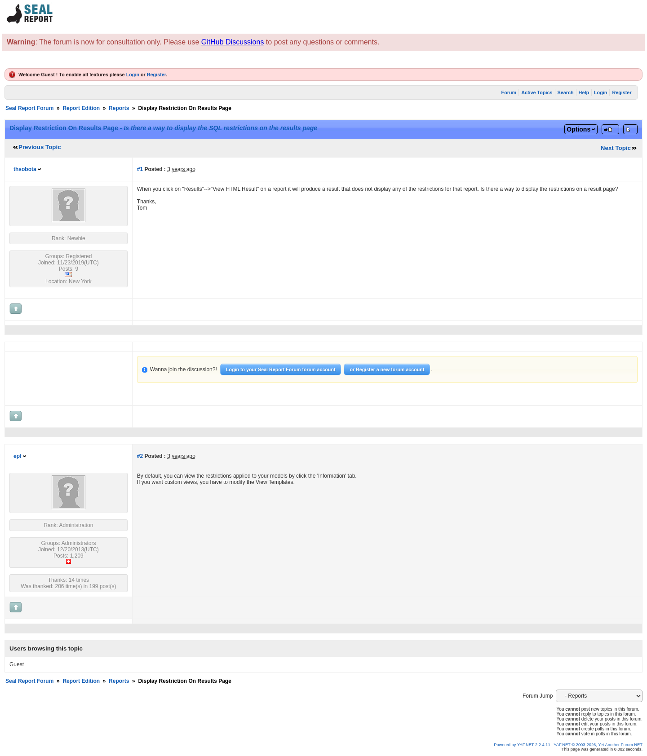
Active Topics (536, 92)
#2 (140, 456)
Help (584, 92)
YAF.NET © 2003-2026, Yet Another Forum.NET (598, 745)
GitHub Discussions (232, 42)
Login (132, 74)
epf (17, 456)
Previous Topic (39, 147)
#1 (140, 169)
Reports (119, 108)
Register (156, 74)
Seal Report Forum (29, 108)
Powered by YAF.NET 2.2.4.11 (522, 745)
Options (578, 129)
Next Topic (616, 148)
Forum (509, 92)
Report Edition (81, 108)
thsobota (24, 169)
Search (566, 92)
